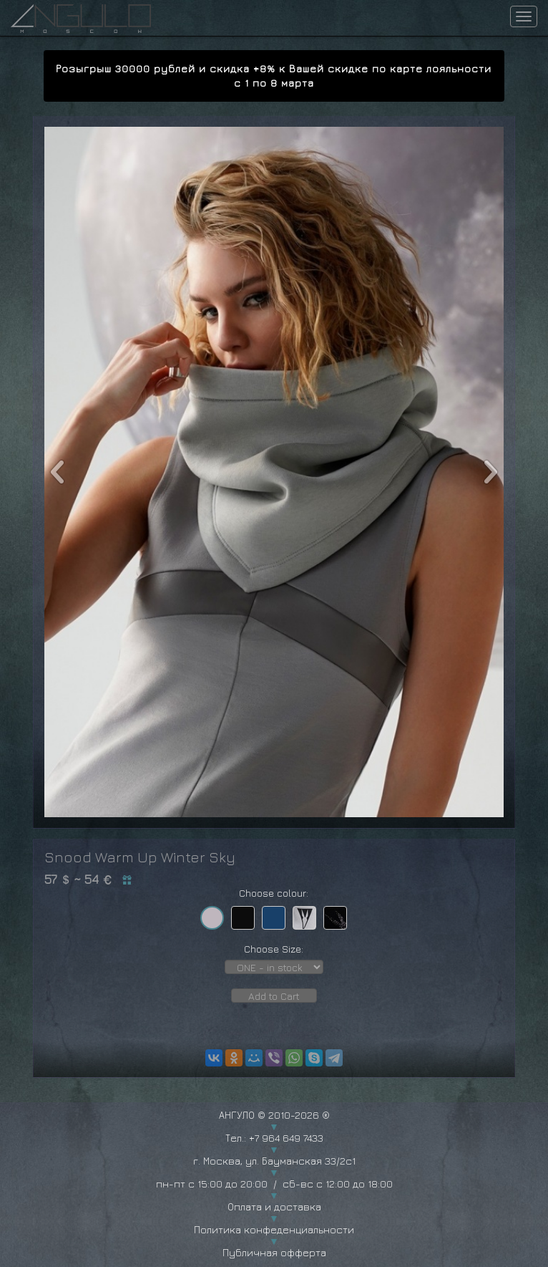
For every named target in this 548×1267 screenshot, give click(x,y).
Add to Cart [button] (274, 996)
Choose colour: (273, 893)
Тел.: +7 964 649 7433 (274, 1138)
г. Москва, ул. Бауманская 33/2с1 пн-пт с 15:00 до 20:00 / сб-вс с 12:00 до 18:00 (274, 1172)
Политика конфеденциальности (274, 1229)
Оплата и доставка (274, 1206)
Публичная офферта (274, 1252)
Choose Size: (273, 949)
